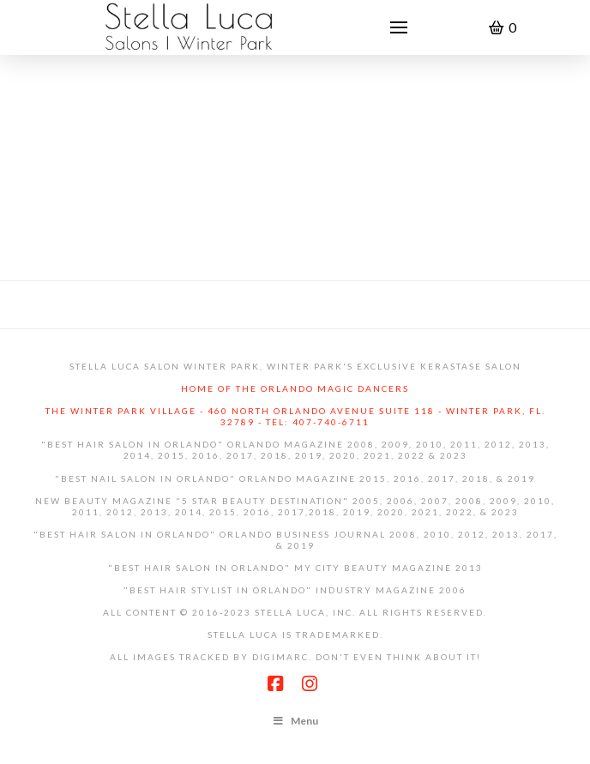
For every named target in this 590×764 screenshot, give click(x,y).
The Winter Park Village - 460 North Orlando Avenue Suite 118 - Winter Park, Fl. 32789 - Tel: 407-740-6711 (295, 416)
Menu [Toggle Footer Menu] (295, 720)
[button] (398, 27)
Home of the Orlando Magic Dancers (295, 388)
